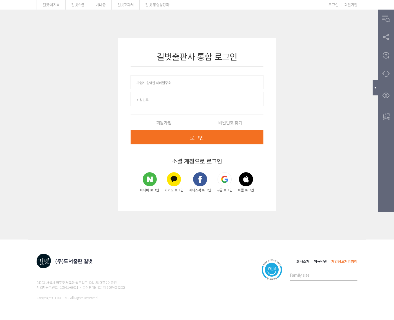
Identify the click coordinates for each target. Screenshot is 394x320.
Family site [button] (299, 275)
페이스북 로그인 (200, 182)
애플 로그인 (246, 182)
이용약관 (320, 261)
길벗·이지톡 (51, 4)
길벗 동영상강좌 (157, 4)
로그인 (333, 4)
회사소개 (303, 261)
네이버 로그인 (149, 182)
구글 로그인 (224, 182)
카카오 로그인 (174, 182)
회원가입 (350, 4)
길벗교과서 (125, 4)
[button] (386, 19)
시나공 (101, 4)
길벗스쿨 (77, 4)
